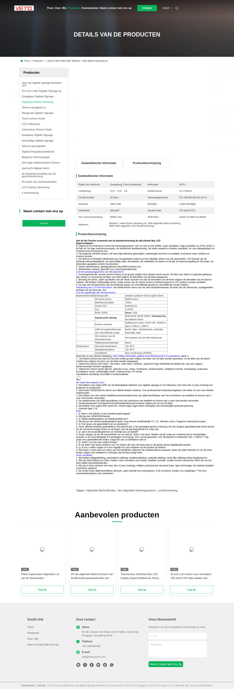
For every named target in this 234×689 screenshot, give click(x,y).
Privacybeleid (28, 685)
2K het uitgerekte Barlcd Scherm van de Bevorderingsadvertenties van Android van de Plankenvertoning (92, 576)
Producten (74, 8)
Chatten (147, 8)
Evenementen (90, 8)
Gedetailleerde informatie (98, 163)
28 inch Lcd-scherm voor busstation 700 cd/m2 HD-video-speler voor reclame (190, 576)
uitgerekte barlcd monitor (100, 490)
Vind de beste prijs (163, 148)
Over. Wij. (61, 8)
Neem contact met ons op (115, 8)
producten (33, 633)
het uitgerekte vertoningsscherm (136, 490)
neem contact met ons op (166, 664)
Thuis (50, 8)
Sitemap (41, 685)
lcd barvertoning (167, 490)
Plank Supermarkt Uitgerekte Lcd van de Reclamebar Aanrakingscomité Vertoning (40, 576)
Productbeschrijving (147, 163)
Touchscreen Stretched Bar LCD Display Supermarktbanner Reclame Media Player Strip (141, 576)
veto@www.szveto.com (93, 657)
